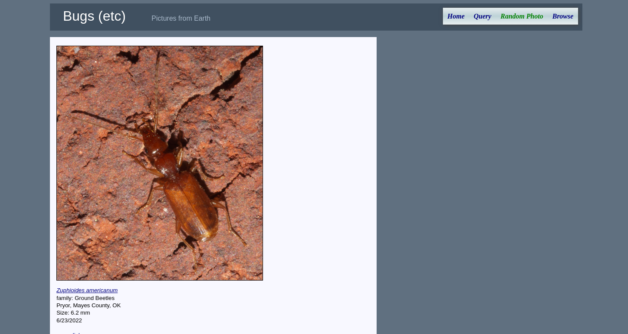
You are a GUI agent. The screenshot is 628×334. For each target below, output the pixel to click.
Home (455, 16)
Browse (562, 16)
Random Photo (522, 16)
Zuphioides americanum (87, 290)
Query (483, 16)
